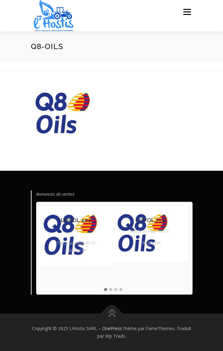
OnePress (112, 328)
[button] (105, 290)
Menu (186, 12)
